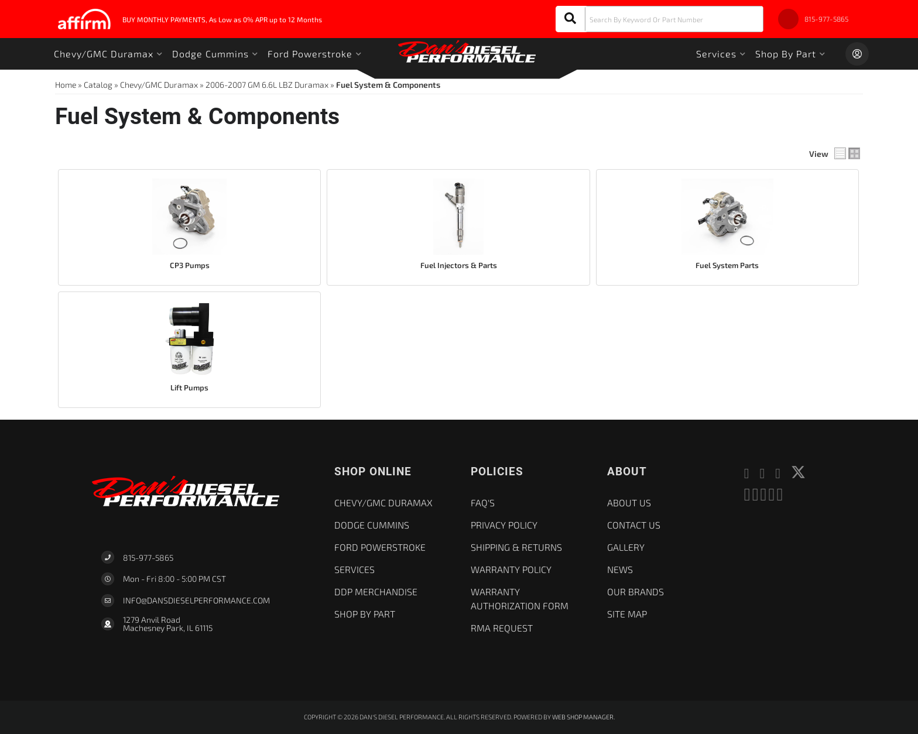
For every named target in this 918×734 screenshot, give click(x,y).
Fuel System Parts (727, 265)
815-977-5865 (148, 557)
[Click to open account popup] (857, 54)
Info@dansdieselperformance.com (196, 600)
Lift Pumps (189, 387)
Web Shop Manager (583, 717)
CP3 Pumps (190, 265)
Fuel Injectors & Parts (458, 265)
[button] (659, 19)
